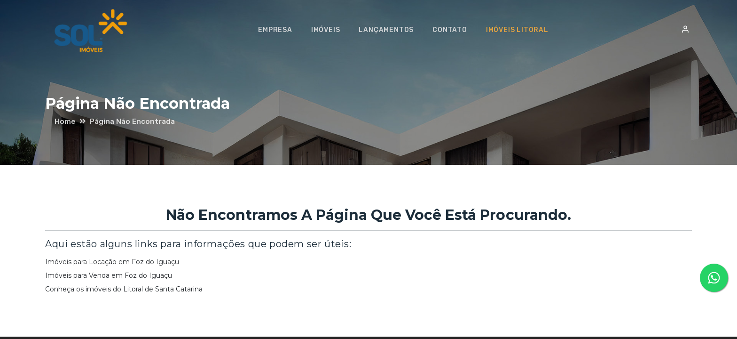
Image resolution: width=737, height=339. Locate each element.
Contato (454, 30)
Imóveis (330, 30)
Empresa (279, 30)
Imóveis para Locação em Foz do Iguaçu (112, 262)
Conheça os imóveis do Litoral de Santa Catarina (124, 289)
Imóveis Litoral (521, 30)
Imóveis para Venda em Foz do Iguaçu (108, 275)
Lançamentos (390, 30)
